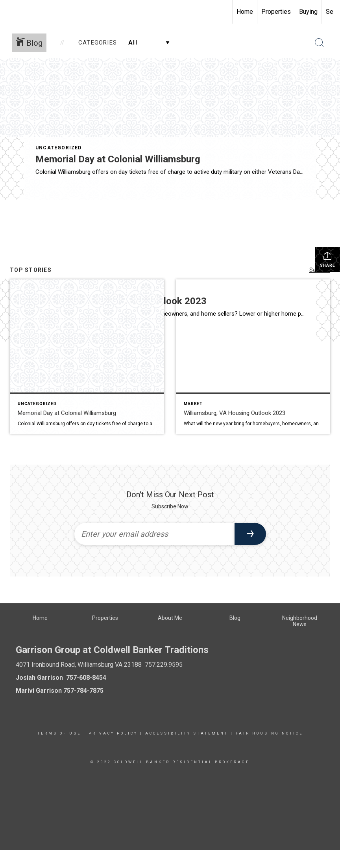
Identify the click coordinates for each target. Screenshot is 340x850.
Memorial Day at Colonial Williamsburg (117, 159)
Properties (276, 11)
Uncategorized (58, 148)
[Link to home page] (10, 12)
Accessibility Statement (186, 733)
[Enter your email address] (154, 534)
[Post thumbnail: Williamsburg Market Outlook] (253, 356)
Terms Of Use (59, 733)
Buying (308, 11)
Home (245, 11)
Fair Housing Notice (269, 733)
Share (327, 259)
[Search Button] (319, 43)
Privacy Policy (113, 733)
